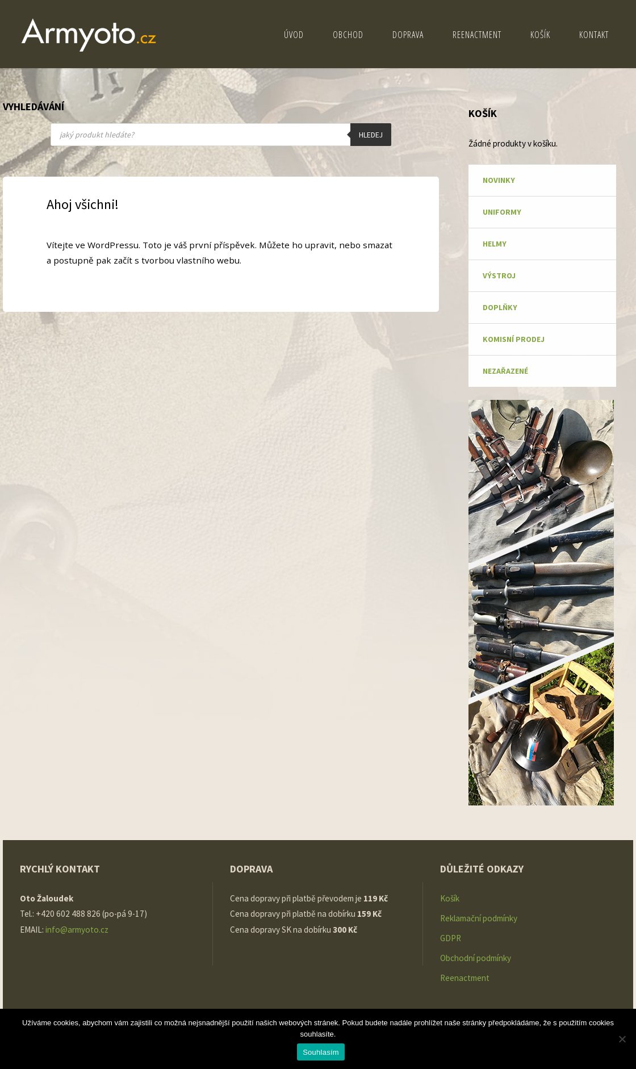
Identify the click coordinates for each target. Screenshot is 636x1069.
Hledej (371, 135)
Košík (449, 898)
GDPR (450, 938)
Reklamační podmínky (478, 918)
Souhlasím (321, 1052)
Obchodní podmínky (475, 958)
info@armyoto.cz (77, 929)
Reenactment (464, 977)
